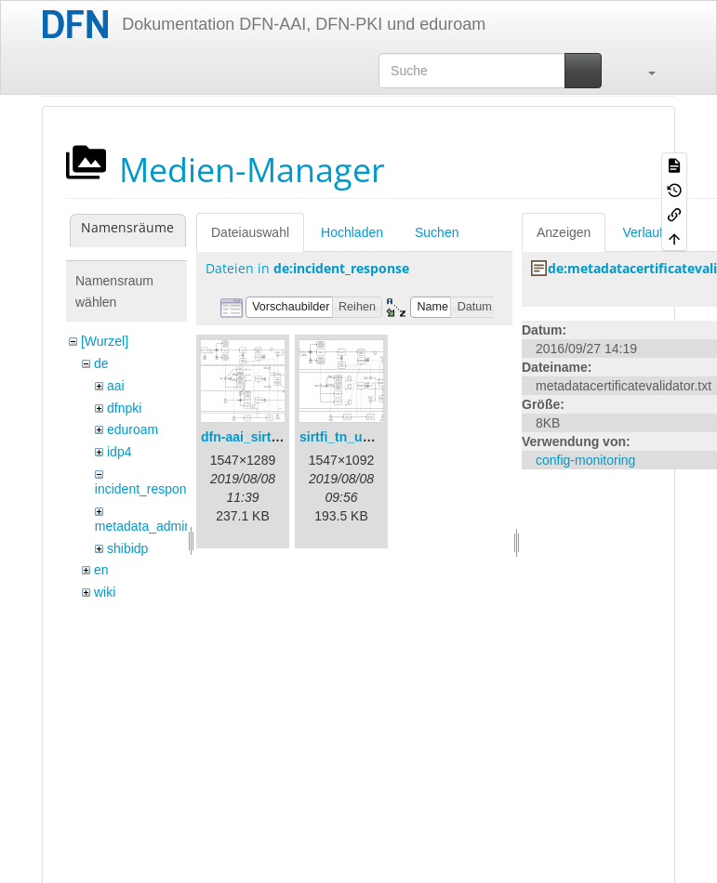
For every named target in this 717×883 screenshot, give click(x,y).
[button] (643, 70)
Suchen (436, 232)
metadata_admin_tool (157, 526)
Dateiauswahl (250, 232)
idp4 (119, 451)
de (101, 363)
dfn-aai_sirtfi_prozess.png (282, 436)
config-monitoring (585, 460)
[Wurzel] (104, 341)
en (101, 569)
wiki (104, 592)
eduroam (132, 429)
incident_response (148, 488)
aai (116, 385)
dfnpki (124, 408)
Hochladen (352, 232)
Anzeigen (564, 232)
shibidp (127, 548)
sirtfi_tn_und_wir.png (365, 436)
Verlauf (642, 232)
